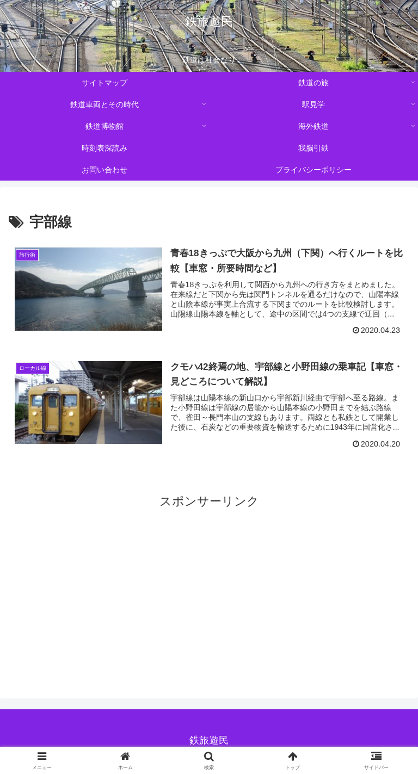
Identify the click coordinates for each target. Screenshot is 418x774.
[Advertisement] (209, 590)
